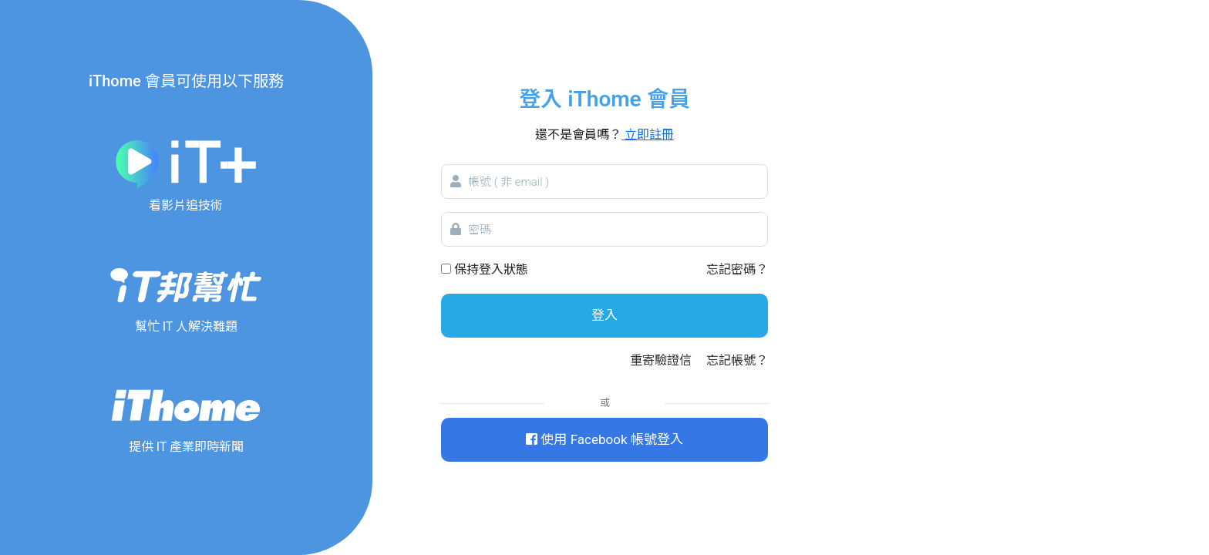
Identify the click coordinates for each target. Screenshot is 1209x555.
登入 (604, 315)
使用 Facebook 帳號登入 (604, 439)
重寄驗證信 (661, 360)
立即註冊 (647, 134)
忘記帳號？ (737, 360)
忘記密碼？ (737, 269)
